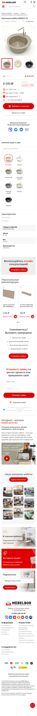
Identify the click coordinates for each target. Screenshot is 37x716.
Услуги (4, 632)
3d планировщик (25, 631)
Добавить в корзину (18, 106)
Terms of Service (17, 695)
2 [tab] (18, 322)
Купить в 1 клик (18, 113)
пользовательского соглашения (24, 408)
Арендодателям (7, 652)
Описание (5, 217)
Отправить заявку (18, 270)
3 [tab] (19, 322)
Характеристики (8, 214)
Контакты (5, 634)
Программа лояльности (23, 628)
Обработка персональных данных (18, 674)
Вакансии (5, 654)
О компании (6, 625)
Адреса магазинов (18, 479)
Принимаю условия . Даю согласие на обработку (19, 409)
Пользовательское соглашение (18, 676)
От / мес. (11, 89)
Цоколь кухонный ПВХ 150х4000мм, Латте (8, 305)
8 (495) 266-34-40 (18, 613)
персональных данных (25, 410)
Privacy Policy (5, 695)
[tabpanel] (10, 303)
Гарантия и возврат (26, 640)
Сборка (21, 638)
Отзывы (5, 221)
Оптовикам (5, 650)
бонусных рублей (14, 100)
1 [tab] (17, 322)
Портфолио (5, 630)
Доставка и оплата (26, 634)
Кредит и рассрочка (26, 636)
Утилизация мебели (26, 625)
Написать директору (26, 642)
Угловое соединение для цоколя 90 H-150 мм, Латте (26, 305)
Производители (7, 628)
